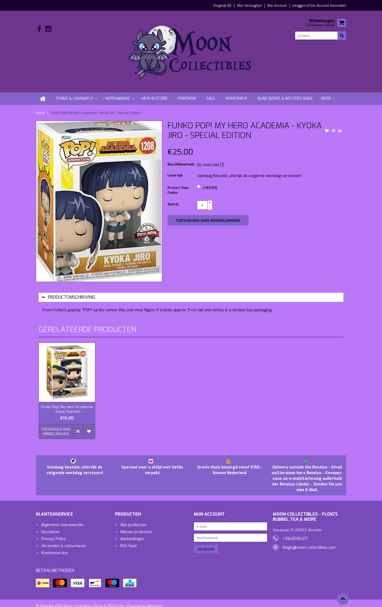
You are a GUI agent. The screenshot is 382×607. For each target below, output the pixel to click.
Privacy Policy (53, 533)
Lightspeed (154, 600)
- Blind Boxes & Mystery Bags (284, 93)
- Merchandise (116, 93)
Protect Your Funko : (178, 184)
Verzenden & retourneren (63, 540)
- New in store (153, 93)
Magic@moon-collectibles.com (309, 542)
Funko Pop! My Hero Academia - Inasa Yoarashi (67, 403)
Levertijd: (175, 170)
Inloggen (299, 6)
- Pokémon (186, 93)
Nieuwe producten (136, 526)
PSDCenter (116, 600)
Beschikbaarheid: (181, 159)
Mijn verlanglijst (249, 6)
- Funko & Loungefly (73, 93)
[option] (67, 388)
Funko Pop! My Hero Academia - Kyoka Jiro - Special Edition (95, 107)
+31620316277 (295, 533)
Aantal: (173, 199)
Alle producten (133, 519)
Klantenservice (54, 547)
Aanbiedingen (132, 533)
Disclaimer (50, 526)
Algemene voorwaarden (62, 519)
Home (40, 107)
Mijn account (277, 6)
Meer (326, 93)
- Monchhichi (235, 93)
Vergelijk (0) (222, 6)
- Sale (209, 93)
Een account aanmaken (328, 6)
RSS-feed (128, 540)
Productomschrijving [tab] (68, 292)
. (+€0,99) (209, 182)
